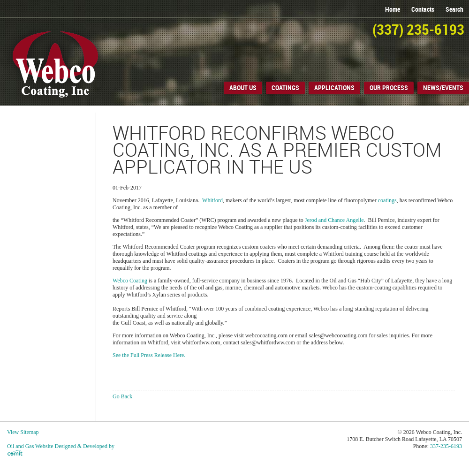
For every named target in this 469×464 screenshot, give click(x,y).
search (454, 9)
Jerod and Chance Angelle (334, 220)
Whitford (212, 200)
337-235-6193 (446, 446)
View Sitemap (23, 432)
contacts (422, 9)
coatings (387, 200)
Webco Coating (130, 280)
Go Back (122, 396)
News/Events (443, 87)
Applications (334, 87)
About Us (243, 87)
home (392, 9)
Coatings (285, 87)
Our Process (389, 87)
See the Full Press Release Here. (149, 355)
